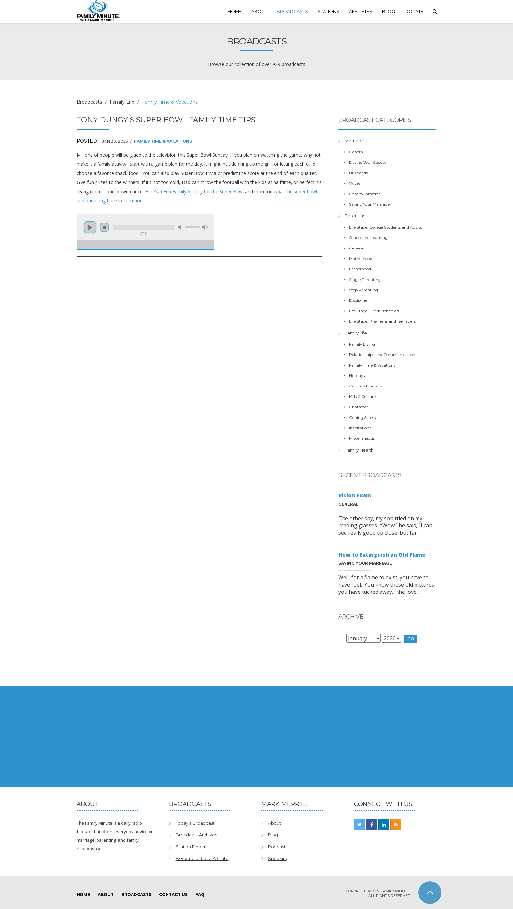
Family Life (122, 102)
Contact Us (173, 894)
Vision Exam (354, 495)
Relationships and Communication (382, 354)
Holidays (357, 375)
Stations (328, 11)
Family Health (359, 450)
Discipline (358, 300)
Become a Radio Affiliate (202, 858)
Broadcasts (292, 11)
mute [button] (181, 227)
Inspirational (361, 427)
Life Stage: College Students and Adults (385, 227)
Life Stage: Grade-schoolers (374, 310)
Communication (365, 193)
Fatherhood (360, 268)
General (356, 151)
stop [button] (104, 227)
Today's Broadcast (195, 823)
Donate (414, 11)
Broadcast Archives (196, 834)
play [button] (90, 227)
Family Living (362, 344)
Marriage (354, 140)
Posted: (87, 141)
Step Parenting (363, 289)
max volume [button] (205, 227)
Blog (388, 11)
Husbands (358, 172)
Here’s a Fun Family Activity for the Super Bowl (194, 191)
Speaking (278, 858)
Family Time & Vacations (163, 141)
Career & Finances (365, 386)
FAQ (199, 894)
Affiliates (360, 11)
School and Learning (368, 237)
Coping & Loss (362, 417)
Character (358, 406)
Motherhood (360, 258)
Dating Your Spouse (367, 162)
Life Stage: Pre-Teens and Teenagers (382, 321)
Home (234, 11)
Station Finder (191, 846)
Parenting (355, 215)
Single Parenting (365, 279)
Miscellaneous (362, 438)
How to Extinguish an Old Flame (381, 554)
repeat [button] (143, 233)
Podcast (277, 846)
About (259, 11)
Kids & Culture (362, 396)
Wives (354, 183)
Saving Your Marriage (369, 204)
